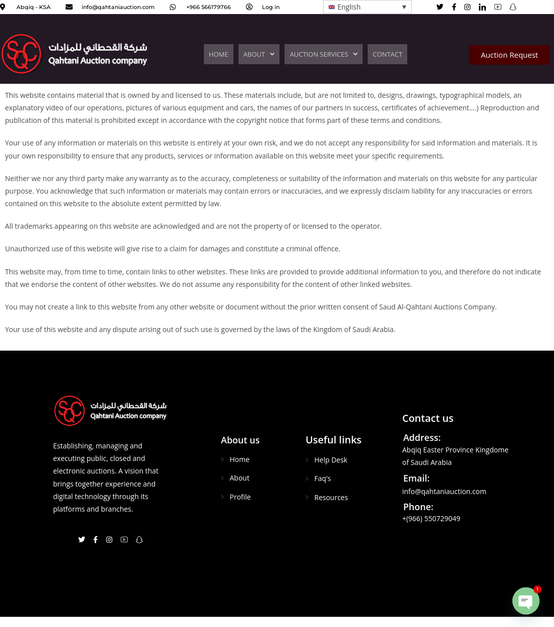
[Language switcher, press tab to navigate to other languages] (367, 7)
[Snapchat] (142, 539)
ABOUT (259, 54)
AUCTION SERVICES (322, 54)
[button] (260, 54)
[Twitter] (443, 6)
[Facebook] (457, 6)
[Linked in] (485, 7)
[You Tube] (501, 7)
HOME (221, 54)
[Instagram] (470, 6)
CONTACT (384, 54)
